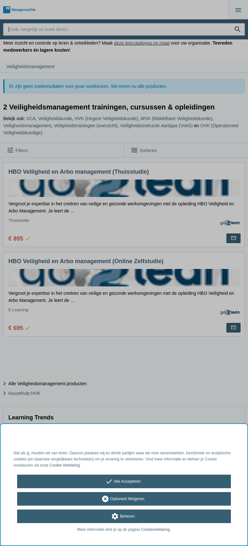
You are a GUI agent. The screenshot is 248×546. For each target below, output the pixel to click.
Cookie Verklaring (64, 465)
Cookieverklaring (155, 529)
